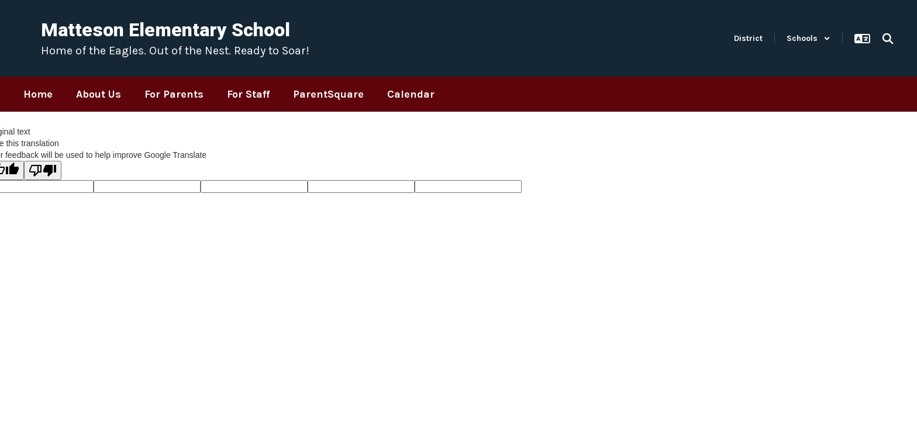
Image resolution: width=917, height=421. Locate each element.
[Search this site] (888, 38)
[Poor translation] (42, 170)
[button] (808, 38)
